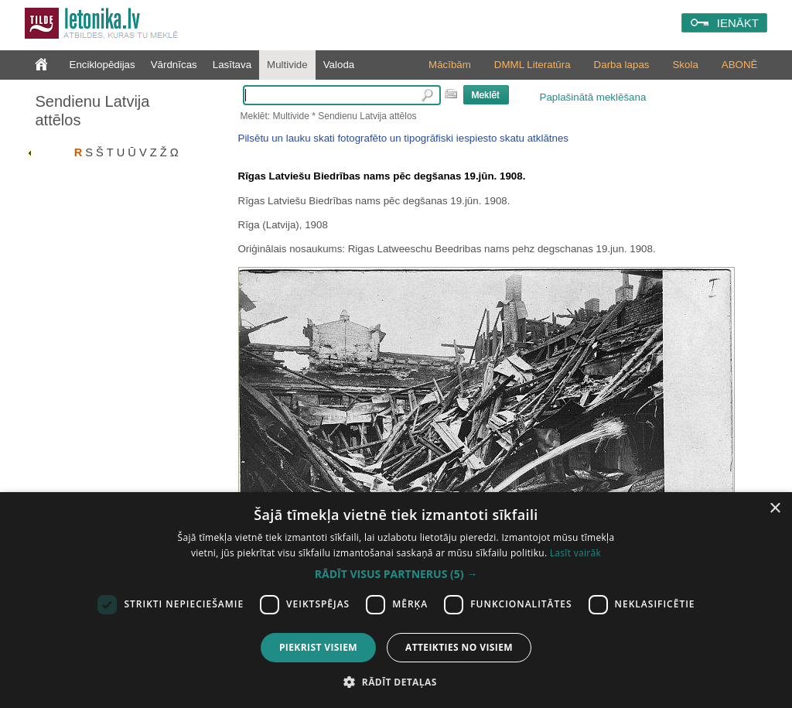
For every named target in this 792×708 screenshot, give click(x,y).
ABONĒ (740, 64)
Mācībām (449, 64)
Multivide (287, 64)
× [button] (774, 509)
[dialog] (396, 600)
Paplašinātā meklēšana (593, 97)
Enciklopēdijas (102, 64)
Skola (685, 64)
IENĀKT (738, 22)
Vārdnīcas (174, 64)
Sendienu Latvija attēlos (93, 110)
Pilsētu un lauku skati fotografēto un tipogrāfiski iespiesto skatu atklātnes (403, 138)
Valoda (339, 64)
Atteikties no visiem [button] (459, 647)
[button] (396, 574)
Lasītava (232, 64)
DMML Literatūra (532, 64)
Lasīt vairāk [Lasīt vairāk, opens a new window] (575, 552)
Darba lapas (622, 64)
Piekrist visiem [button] (318, 647)
